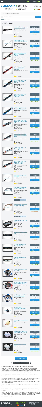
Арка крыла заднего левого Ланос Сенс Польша (20, 205)
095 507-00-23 (21, 8)
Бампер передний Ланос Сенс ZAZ (20, 258)
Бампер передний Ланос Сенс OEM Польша (20, 245)
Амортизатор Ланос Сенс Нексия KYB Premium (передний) (20, 95)
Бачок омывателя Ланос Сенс (20, 344)
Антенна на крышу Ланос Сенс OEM (20, 175)
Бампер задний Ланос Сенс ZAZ (20, 232)
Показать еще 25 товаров (21, 358)
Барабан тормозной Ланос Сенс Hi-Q (20, 270)
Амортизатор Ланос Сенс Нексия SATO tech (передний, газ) (20, 148)
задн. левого (17, 199)
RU (28, 1)
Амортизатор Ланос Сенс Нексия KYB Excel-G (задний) (20, 54)
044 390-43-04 (21, 5)
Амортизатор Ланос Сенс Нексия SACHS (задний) (20, 108)
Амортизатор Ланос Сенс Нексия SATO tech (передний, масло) (20, 162)
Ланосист (8, 404)
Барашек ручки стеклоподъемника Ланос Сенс (20, 308)
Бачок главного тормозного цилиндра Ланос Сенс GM (20, 332)
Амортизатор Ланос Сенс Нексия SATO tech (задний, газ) (20, 121)
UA (25, 1)
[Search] (21, 17)
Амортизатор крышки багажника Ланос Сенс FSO (20, 41)
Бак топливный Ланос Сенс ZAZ (20, 221)
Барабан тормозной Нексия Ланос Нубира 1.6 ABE (20, 283)
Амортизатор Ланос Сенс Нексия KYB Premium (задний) (20, 81)
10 (30, 362)
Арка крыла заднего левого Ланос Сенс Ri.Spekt (20, 188)
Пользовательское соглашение (5, 405)
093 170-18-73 (21, 9)
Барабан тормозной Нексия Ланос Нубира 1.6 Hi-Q (20, 295)
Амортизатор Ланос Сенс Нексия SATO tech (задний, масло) (20, 135)
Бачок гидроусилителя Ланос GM (21, 320)
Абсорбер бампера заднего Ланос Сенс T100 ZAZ (20, 27)
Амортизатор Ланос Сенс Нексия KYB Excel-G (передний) (20, 68)
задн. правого (23, 199)
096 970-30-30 (21, 6)
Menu (2, 1)
